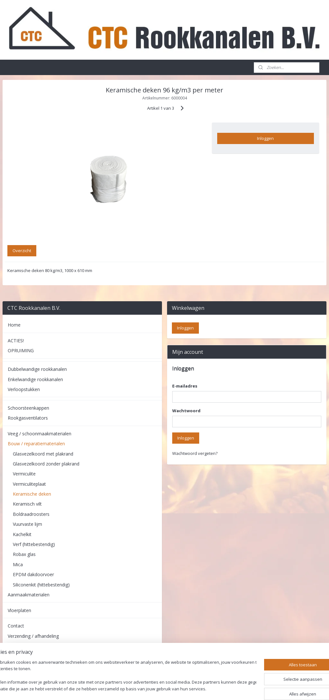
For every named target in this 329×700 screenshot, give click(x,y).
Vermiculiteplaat (29, 484)
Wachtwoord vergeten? (195, 453)
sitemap (147, 688)
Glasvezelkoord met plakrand (43, 454)
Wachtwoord (186, 411)
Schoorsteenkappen (28, 408)
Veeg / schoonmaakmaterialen (39, 434)
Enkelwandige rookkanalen (35, 379)
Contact (16, 626)
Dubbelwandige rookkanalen (37, 369)
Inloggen (265, 138)
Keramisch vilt (27, 504)
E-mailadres (184, 386)
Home (14, 325)
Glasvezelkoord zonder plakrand (46, 464)
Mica (18, 564)
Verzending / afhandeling (33, 636)
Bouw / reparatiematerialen (36, 443)
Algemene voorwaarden (33, 662)
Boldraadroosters (31, 514)
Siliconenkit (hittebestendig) (41, 585)
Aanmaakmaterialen (28, 595)
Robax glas (24, 554)
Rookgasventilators (28, 418)
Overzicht (22, 250)
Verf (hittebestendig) (34, 544)
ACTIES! (16, 340)
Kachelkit (22, 534)
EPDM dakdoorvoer (33, 574)
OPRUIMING (21, 350)
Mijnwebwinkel (241, 688)
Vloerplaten (19, 610)
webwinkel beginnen (185, 688)
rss (160, 688)
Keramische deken (32, 494)
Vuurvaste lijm (27, 524)
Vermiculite (24, 474)
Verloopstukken (24, 389)
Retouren (17, 646)
